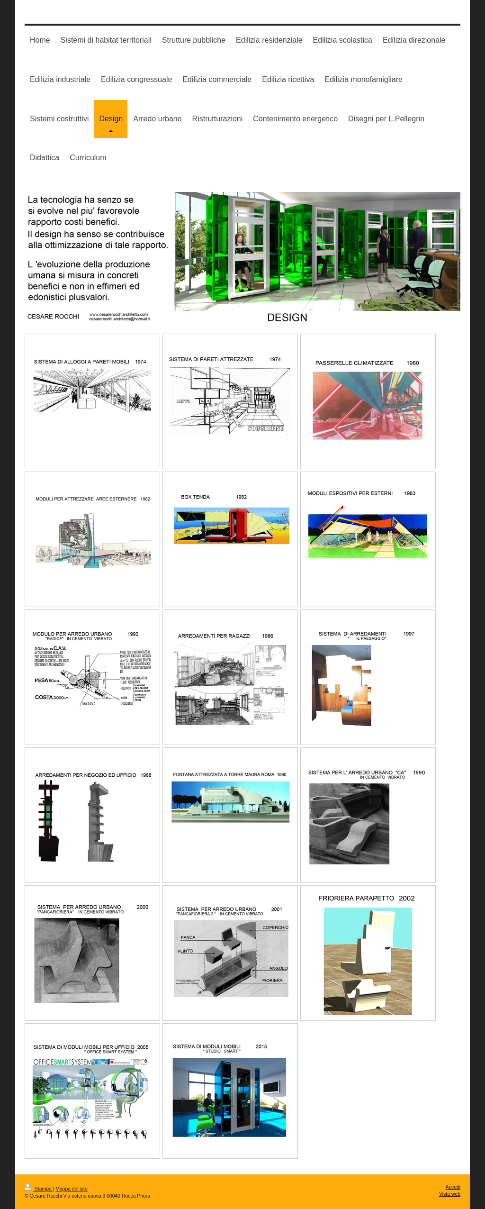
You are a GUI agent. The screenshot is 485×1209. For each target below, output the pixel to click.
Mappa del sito (71, 1188)
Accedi (453, 1187)
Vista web (449, 1194)
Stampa (39, 1188)
